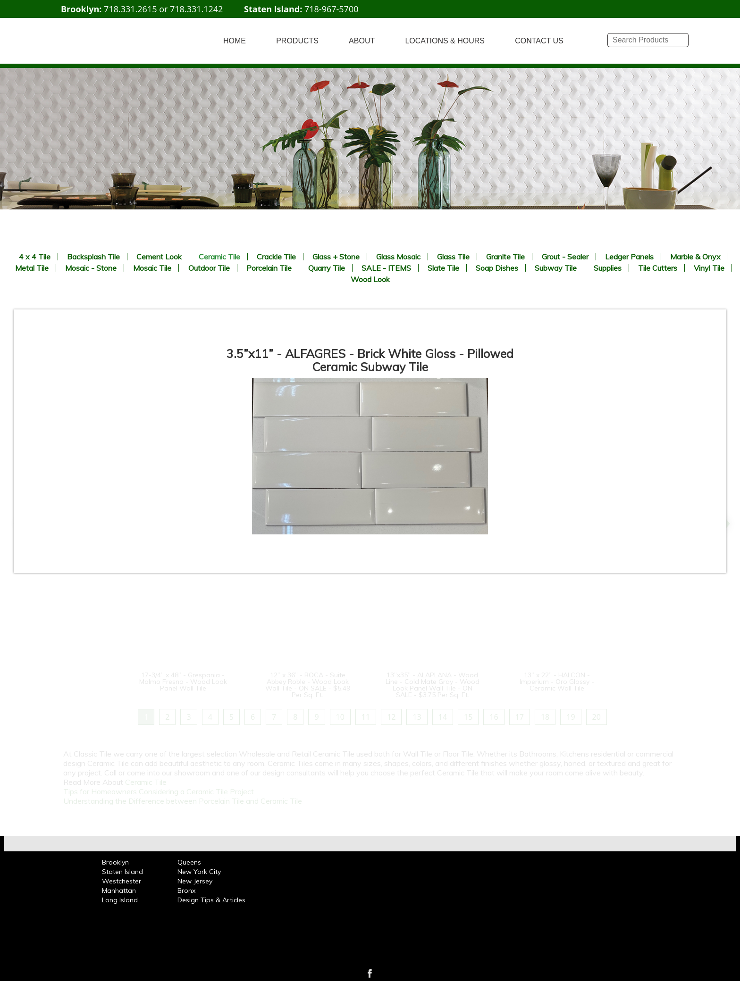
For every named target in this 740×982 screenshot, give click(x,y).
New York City (199, 871)
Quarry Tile (326, 268)
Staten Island (122, 871)
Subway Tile (556, 268)
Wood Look (370, 279)
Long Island (120, 900)
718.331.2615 (130, 9)
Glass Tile (453, 256)
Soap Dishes (497, 268)
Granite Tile (505, 256)
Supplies (608, 268)
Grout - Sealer (565, 256)
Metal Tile (32, 268)
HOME (234, 41)
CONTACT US (539, 41)
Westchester (121, 881)
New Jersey (194, 881)
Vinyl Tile (709, 268)
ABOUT (362, 41)
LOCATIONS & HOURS (445, 41)
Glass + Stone (336, 256)
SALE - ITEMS (386, 268)
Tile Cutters (657, 268)
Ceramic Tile (219, 256)
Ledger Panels (629, 256)
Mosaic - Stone (91, 268)
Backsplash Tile (93, 256)
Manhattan (119, 890)
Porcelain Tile (269, 268)
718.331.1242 (196, 9)
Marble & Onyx (695, 256)
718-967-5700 (331, 9)
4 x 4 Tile (34, 256)
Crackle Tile (276, 256)
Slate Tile (443, 268)
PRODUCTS (297, 41)
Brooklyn (115, 862)
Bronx (186, 890)
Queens (189, 862)
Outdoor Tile (209, 268)
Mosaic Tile (152, 268)
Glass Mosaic (398, 256)
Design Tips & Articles (211, 900)
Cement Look (159, 256)
